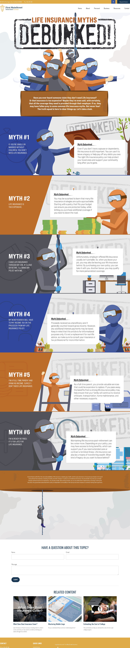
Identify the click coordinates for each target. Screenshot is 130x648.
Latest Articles (36, 647)
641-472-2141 (28, 2)
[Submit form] (15, 579)
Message (14, 564)
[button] (79, 8)
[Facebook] (113, 2)
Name (13, 552)
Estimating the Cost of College (94, 624)
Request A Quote (124, 2)
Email (67, 552)
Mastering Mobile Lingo (56, 624)
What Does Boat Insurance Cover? (25, 624)
